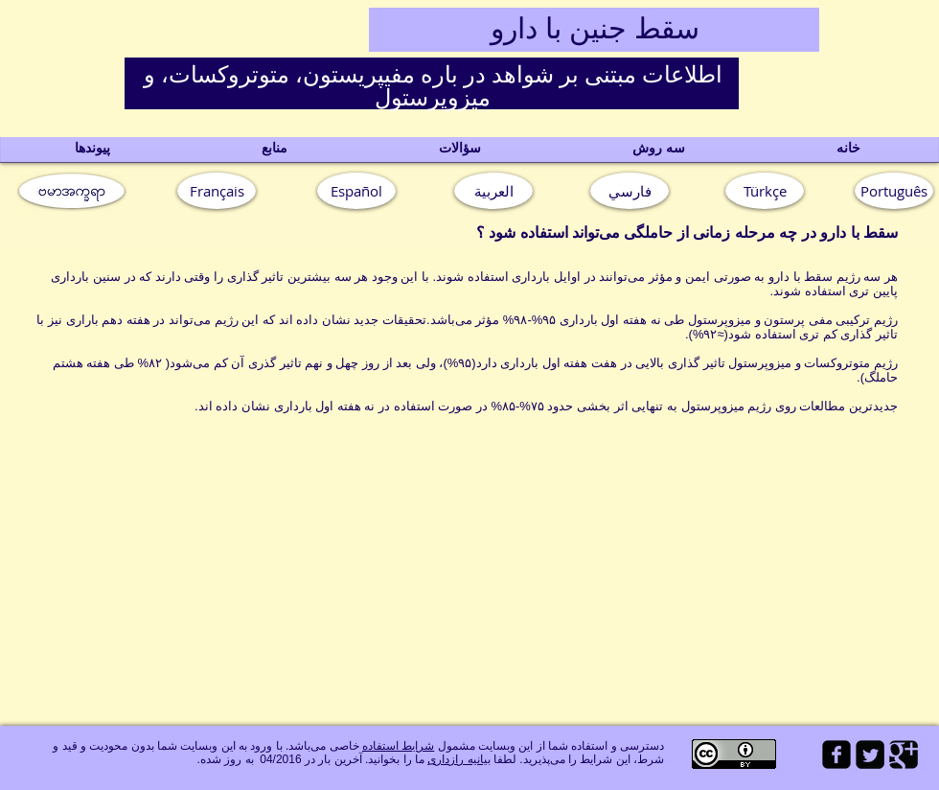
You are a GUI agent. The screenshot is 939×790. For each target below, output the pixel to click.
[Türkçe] (764, 191)
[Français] (216, 191)
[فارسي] (629, 191)
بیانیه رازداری (458, 759)
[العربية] (493, 191)
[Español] (356, 191)
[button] (894, 191)
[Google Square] (903, 754)
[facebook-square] (836, 754)
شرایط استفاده (398, 746)
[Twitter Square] (870, 754)
